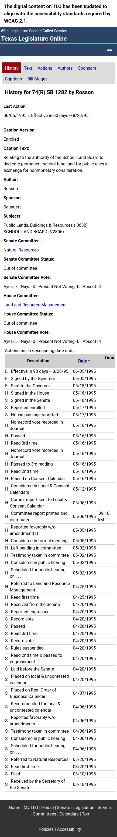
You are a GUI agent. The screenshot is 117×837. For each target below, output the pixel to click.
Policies (46, 829)
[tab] (11, 67)
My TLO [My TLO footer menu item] (31, 807)
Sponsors (87, 68)
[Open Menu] (109, 50)
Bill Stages (37, 78)
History (12, 68)
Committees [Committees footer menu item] (44, 814)
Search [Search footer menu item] (104, 807)
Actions (44, 68)
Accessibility (69, 829)
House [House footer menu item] (47, 807)
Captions (13, 78)
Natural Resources (21, 250)
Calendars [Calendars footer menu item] (69, 814)
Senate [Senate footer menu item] (63, 807)
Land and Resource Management (35, 304)
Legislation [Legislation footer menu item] (83, 807)
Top (85, 814)
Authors (65, 68)
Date (84, 360)
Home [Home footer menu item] (14, 807)
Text (28, 68)
